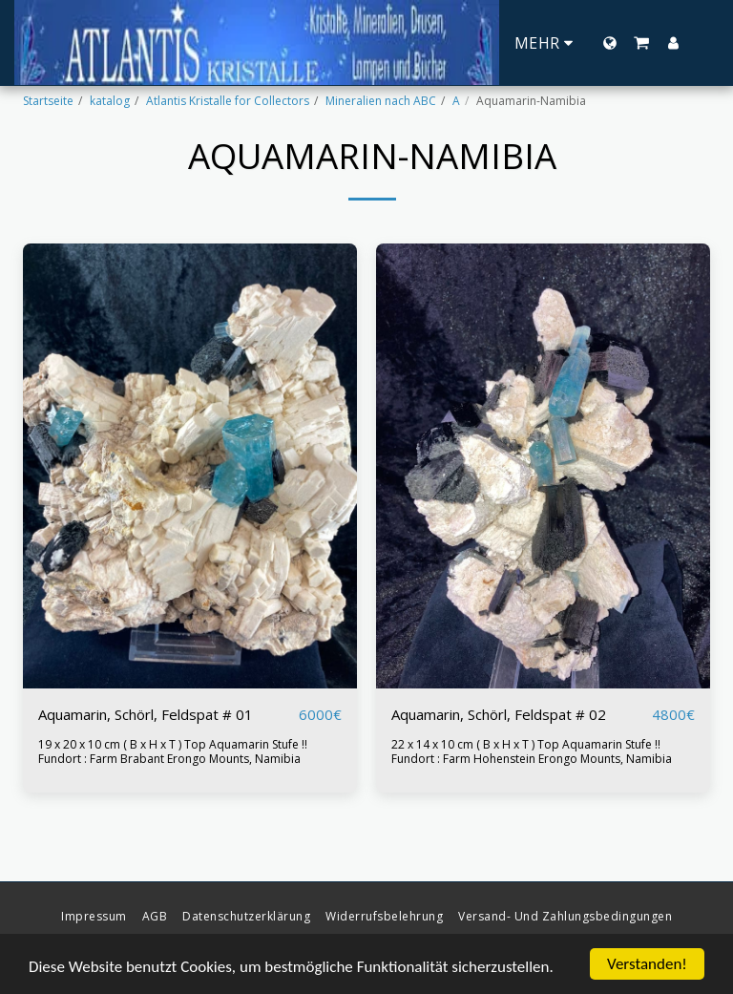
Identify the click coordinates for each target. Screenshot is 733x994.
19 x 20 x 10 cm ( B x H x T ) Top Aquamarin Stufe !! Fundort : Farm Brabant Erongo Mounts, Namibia (172, 751)
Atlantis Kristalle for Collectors (227, 101)
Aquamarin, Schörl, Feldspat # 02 (498, 714)
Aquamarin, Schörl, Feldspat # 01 (145, 714)
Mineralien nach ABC (380, 101)
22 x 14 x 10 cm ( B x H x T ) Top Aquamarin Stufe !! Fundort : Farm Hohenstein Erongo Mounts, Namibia (531, 751)
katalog (110, 101)
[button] (641, 43)
